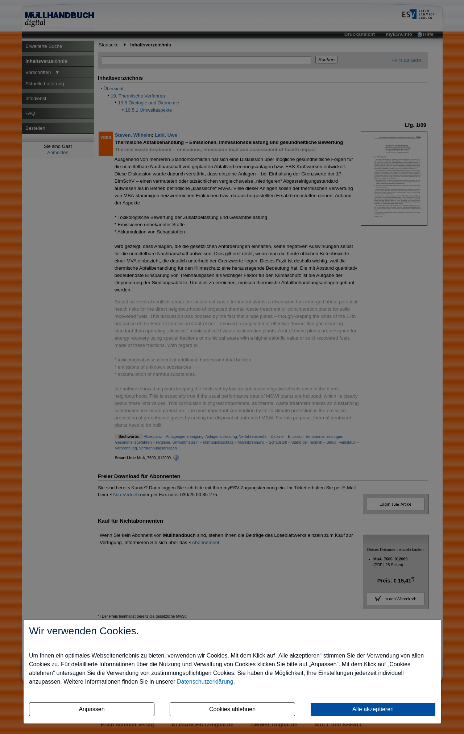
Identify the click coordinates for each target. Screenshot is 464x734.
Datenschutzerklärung (205, 682)
